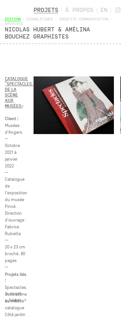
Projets (46, 10)
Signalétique (39, 19)
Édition (13, 19)
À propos (79, 10)
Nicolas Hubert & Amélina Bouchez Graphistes (47, 33)
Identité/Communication (83, 19)
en (103, 10)
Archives (14, 23)
